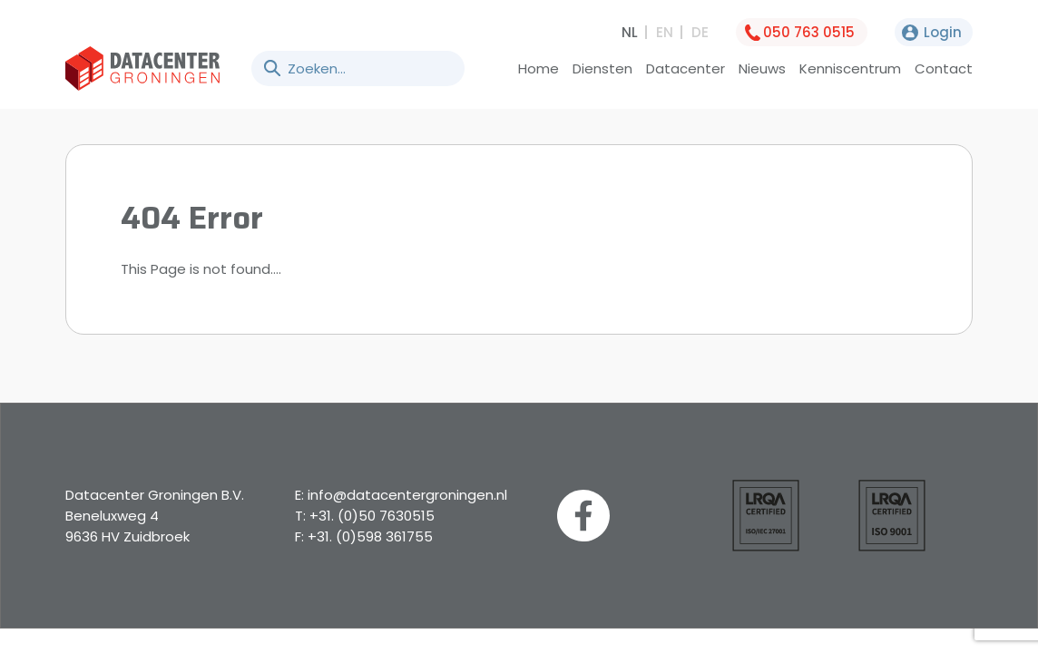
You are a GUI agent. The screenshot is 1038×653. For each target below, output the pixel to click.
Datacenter (685, 68)
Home (538, 68)
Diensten (602, 68)
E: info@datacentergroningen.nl (401, 494)
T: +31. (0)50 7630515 (365, 515)
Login (943, 32)
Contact (944, 68)
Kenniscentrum (850, 68)
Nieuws (762, 68)
